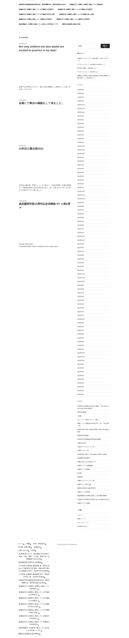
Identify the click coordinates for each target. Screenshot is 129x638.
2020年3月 (80, 341)
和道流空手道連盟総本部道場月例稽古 (89, 439)
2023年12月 (81, 191)
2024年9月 (80, 157)
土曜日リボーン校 (83, 450)
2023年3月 (80, 225)
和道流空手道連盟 (83, 435)
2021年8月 (80, 289)
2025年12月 (81, 105)
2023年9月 (80, 202)
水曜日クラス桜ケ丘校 (84, 484)
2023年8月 (80, 206)
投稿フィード (81, 519)
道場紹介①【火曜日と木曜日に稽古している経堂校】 (86, 4)
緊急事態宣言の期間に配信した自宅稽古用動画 (92, 495)
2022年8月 (80, 247)
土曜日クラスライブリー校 (85, 447)
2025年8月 (80, 120)
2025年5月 (80, 127)
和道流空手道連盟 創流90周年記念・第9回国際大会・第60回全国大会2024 (42, 4)
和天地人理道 (81, 68)
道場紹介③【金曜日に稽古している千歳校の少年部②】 (75, 9)
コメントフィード (83, 522)
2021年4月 (80, 304)
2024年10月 (81, 153)
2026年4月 (80, 90)
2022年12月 (81, 236)
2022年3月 (80, 262)
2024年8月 (80, 161)
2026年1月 (80, 101)
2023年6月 (80, 214)
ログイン (80, 515)
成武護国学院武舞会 (83, 458)
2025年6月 (80, 123)
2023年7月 (80, 210)
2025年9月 (80, 116)
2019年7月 (80, 372)
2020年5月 (80, 338)
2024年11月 (81, 150)
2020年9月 (80, 323)
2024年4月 (80, 176)
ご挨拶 (79, 416)
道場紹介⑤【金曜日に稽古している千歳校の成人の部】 (77, 14)
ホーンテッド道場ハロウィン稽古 (87, 419)
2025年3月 (80, 135)
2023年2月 (80, 229)
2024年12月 (81, 146)
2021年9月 (80, 285)
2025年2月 (80, 138)
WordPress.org (82, 526)
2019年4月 (80, 383)
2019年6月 (80, 375)
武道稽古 (80, 477)
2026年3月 (80, 93)
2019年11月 (81, 357)
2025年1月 (80, 142)
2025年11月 (81, 108)
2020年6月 (80, 334)
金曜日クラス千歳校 (83, 503)
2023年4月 (80, 221)
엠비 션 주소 (104, 58)
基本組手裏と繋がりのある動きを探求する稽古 (92, 454)
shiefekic (90, 68)
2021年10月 (81, 281)
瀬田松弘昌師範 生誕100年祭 (71, 24)
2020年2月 (80, 345)
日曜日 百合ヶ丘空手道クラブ (86, 462)
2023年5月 (80, 217)
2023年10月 (81, 199)
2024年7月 (80, 165)
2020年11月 (81, 319)
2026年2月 (80, 97)
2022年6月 (80, 255)
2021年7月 (80, 293)
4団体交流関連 (82, 412)
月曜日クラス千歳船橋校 (85, 465)
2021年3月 (80, 308)
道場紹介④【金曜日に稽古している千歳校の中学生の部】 (37, 14)
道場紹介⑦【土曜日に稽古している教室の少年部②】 (73, 19)
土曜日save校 (81, 443)
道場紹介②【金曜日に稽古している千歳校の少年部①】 (36, 9)
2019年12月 (81, 353)
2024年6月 (80, 168)
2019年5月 (80, 379)
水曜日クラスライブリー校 (85, 480)
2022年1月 (80, 270)
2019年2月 (80, 390)
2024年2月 (80, 184)
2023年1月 (80, 232)
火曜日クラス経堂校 (83, 492)
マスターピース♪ (82, 64)
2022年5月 (80, 259)
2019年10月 (81, 360)
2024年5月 (80, 172)
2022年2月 (80, 266)
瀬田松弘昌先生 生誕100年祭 (86, 488)
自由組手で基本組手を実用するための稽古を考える (93, 499)
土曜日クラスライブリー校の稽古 (87, 58)
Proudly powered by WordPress (67, 544)
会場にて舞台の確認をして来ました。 (41, 103)
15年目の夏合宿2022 (31, 148)
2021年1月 (80, 315)
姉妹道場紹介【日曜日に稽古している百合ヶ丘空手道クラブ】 (38, 24)
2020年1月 (80, 349)
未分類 (79, 473)
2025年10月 (81, 112)
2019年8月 (80, 368)
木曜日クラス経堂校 (83, 469)
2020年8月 (80, 326)
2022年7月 (80, 251)
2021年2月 (80, 311)
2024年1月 (80, 187)
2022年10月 (81, 240)
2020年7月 (80, 330)
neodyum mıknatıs (95, 64)
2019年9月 (80, 364)
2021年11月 (81, 278)
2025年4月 (80, 131)
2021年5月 (80, 300)
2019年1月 (80, 394)
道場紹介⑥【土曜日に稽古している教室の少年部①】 (36, 19)
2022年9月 (80, 244)
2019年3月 (80, 387)
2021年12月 (81, 274)
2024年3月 (80, 180)
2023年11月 (81, 195)
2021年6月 (80, 296)
